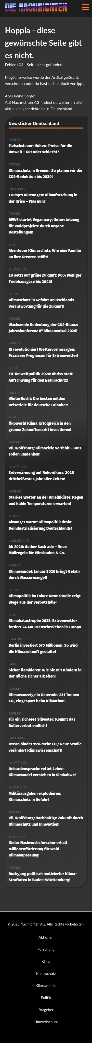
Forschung (46, 949)
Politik (46, 997)
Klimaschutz (46, 973)
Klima (46, 961)
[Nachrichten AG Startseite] (37, 11)
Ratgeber (46, 1010)
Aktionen (46, 937)
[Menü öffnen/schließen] (85, 7)
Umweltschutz (46, 1022)
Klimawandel (46, 985)
